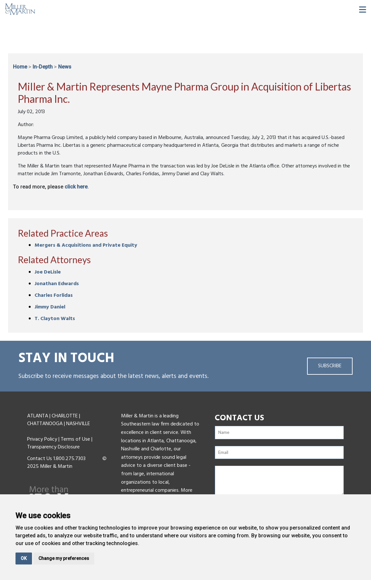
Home (20, 67)
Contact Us (39, 459)
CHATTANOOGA (45, 424)
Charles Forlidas (54, 295)
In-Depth (43, 67)
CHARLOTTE (65, 416)
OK (24, 558)
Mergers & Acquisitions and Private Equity (86, 245)
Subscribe (330, 366)
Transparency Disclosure (53, 447)
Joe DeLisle (48, 272)
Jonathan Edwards (57, 284)
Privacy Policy (42, 439)
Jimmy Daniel (50, 307)
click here (76, 187)
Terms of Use (75, 439)
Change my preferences (63, 558)
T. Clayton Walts (55, 319)
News (64, 67)
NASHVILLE (78, 424)
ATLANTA (37, 416)
